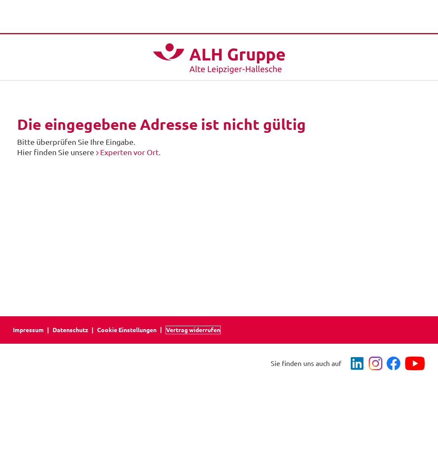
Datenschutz (70, 330)
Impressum (28, 330)
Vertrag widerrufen (193, 330)
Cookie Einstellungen (127, 330)
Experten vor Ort (129, 152)
